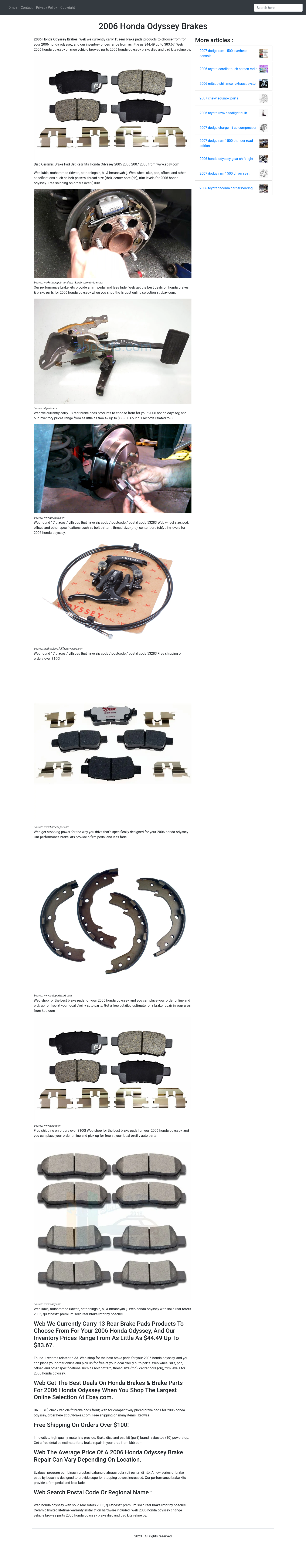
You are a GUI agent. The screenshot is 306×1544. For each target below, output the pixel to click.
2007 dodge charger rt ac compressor (228, 128)
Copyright (67, 8)
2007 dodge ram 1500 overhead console (224, 53)
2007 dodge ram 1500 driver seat (224, 173)
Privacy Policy (46, 8)
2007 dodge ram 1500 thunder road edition (226, 143)
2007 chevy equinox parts (219, 98)
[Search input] (278, 8)
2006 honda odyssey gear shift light (226, 159)
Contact (27, 8)
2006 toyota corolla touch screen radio (229, 69)
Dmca (12, 8)
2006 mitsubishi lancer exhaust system (229, 84)
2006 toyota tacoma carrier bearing (226, 188)
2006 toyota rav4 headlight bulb (223, 113)
